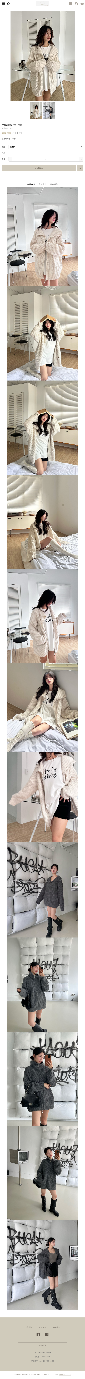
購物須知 (42, 1327)
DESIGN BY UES (65, 1375)
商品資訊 (31, 184)
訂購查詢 (28, 1327)
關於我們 (57, 1327)
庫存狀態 (54, 184)
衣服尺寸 (42, 184)
